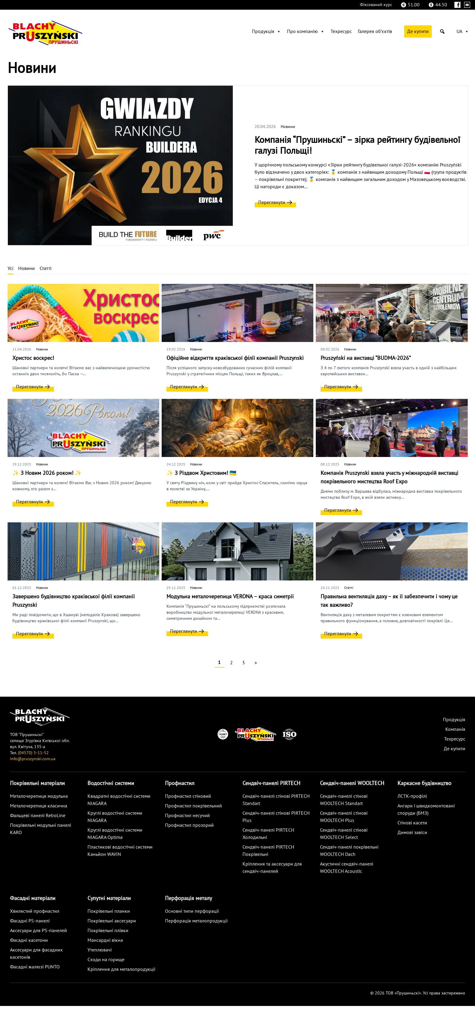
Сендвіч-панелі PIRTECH (271, 783)
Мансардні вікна (105, 940)
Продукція (266, 31)
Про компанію (306, 31)
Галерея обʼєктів (375, 31)
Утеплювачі (99, 950)
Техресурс (341, 31)
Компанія (455, 729)
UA (463, 31)
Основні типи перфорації (192, 911)
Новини (288, 126)
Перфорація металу (188, 898)
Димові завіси (412, 832)
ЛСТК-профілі (412, 796)
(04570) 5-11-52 (33, 752)
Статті (45, 268)
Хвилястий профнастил (34, 911)
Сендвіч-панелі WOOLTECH (352, 783)
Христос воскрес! (33, 358)
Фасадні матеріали (32, 898)
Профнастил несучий (187, 815)
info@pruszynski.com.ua (32, 758)
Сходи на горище (105, 959)
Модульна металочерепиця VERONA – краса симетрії (230, 596)
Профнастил (179, 783)
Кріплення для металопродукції (121, 969)
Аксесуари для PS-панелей (38, 930)
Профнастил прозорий (189, 825)
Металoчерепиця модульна (39, 796)
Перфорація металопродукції (196, 921)
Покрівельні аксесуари (111, 921)
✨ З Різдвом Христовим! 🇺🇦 (201, 473)
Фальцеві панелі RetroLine (37, 815)
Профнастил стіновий (188, 796)
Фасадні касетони (29, 940)
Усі (10, 268)
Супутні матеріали (109, 898)
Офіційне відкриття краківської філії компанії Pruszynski (235, 358)
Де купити (418, 31)
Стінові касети (412, 823)
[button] (442, 31)
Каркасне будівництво (424, 783)
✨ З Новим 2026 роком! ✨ (46, 473)
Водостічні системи (110, 783)
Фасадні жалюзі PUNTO (35, 967)
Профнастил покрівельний (193, 806)
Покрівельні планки (108, 911)
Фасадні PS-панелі (30, 921)
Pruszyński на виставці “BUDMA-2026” (366, 358)
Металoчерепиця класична (38, 806)
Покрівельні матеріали (37, 783)
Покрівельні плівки (107, 930)
